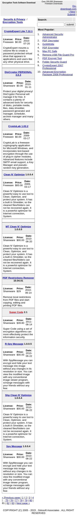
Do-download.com (68, 7)
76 (11, 500)
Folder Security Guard (54, 61)
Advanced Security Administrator (52, 35)
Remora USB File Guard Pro (58, 54)
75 (6, 500)
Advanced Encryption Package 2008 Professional (57, 73)
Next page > (23, 503)
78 (21, 500)
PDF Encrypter (50, 47)
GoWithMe (48, 44)
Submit (71, 14)
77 (16, 500)
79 (26, 500)
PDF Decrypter (50, 40)
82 (8, 503)
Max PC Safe (49, 51)
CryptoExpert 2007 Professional (52, 67)
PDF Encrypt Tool (52, 58)
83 (13, 503)
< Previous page (11, 497)
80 (30, 500)
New (72, 11)
